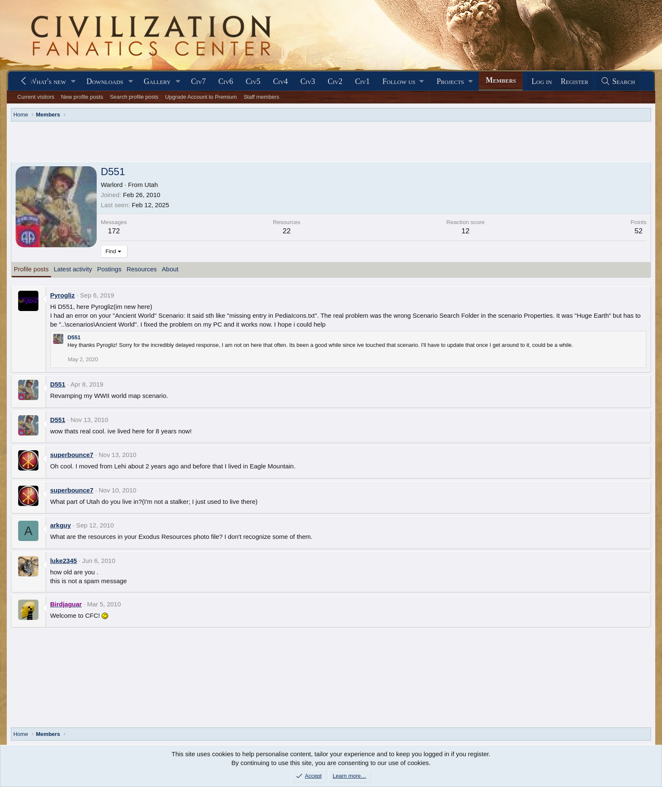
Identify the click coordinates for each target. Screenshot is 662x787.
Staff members (261, 97)
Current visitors (35, 97)
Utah (151, 184)
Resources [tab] (142, 269)
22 (286, 231)
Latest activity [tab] (73, 269)
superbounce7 (72, 454)
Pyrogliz (62, 295)
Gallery (157, 81)
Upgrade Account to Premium (201, 97)
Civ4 (280, 81)
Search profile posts (134, 97)
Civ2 (335, 81)
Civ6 (225, 81)
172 (113, 231)
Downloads (105, 81)
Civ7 (198, 81)
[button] (73, 81)
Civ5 (253, 81)
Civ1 (362, 81)
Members (501, 80)
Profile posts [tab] (31, 269)
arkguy (60, 525)
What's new (47, 81)
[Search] (617, 81)
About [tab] (170, 269)
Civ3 (308, 81)
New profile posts (82, 97)
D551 (74, 337)
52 (639, 231)
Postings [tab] (109, 269)
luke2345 (63, 560)
